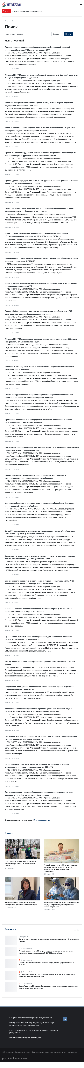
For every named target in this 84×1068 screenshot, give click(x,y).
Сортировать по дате (42, 820)
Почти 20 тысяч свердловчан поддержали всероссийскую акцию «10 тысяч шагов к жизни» (20, 864)
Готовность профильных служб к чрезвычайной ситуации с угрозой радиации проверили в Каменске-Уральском (61, 905)
